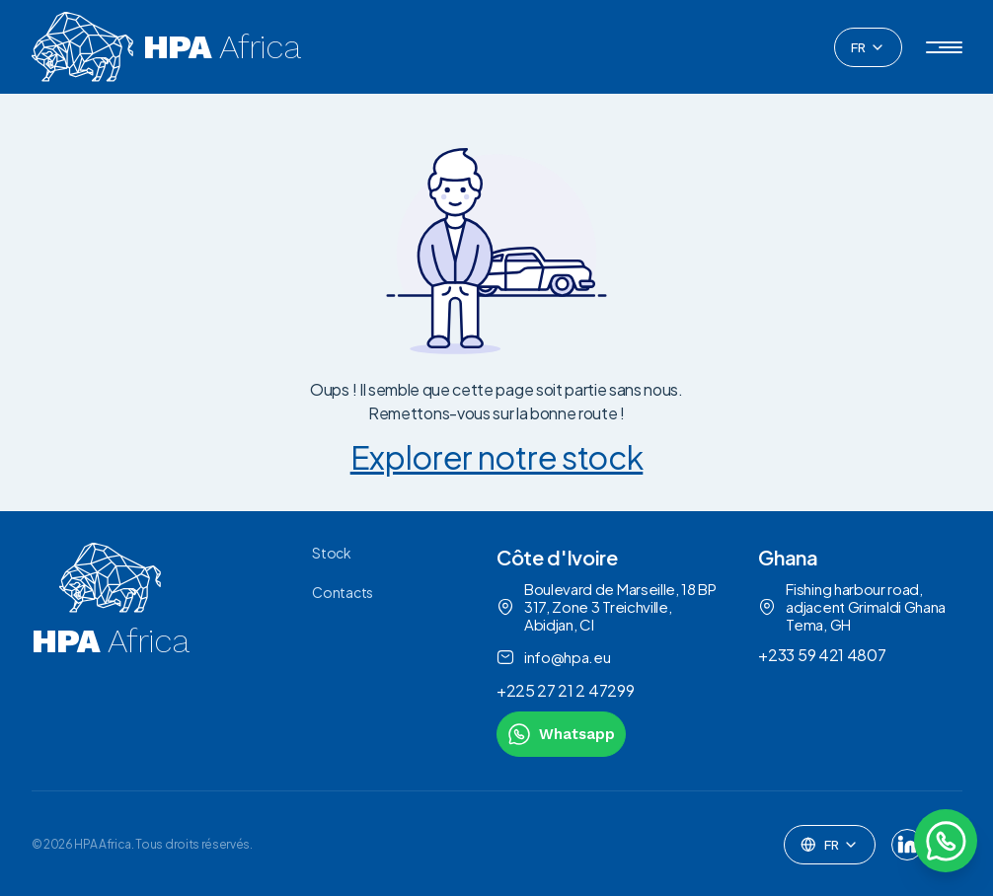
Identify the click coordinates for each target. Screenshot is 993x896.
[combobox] (868, 47)
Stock (331, 552)
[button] (944, 47)
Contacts (342, 592)
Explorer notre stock (497, 457)
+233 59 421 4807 (821, 654)
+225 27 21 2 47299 (565, 690)
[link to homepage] (111, 650)
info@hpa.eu (553, 657)
